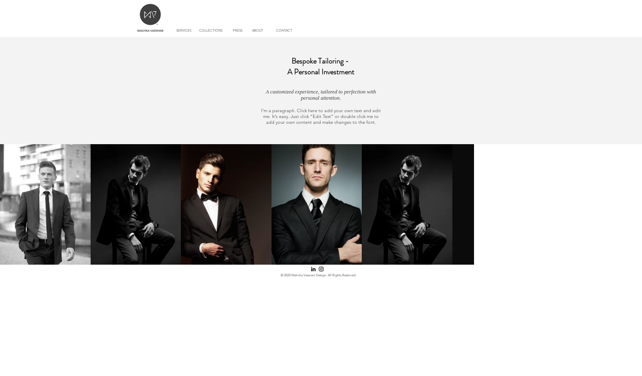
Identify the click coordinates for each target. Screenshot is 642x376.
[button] (211, 31)
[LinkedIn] (313, 269)
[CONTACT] (284, 31)
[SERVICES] (184, 31)
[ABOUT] (258, 31)
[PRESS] (238, 31)
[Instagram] (321, 269)
